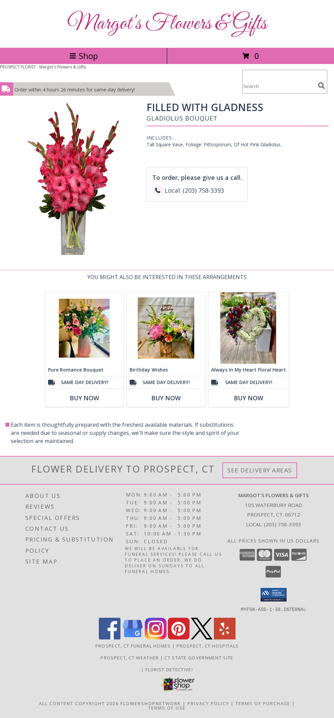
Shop (83, 55)
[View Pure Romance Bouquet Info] (84, 328)
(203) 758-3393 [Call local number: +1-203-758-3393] (282, 524)
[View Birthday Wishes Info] (166, 328)
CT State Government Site (198, 657)
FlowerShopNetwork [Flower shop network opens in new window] (150, 703)
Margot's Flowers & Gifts (167, 24)
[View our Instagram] (155, 637)
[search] (321, 85)
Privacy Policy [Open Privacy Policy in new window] (208, 703)
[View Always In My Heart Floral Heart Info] (248, 328)
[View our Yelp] (225, 637)
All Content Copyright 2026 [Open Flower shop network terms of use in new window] (79, 703)
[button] (274, 594)
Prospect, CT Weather (130, 657)
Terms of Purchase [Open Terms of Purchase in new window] (263, 703)
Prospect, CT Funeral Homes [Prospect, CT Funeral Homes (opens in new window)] (133, 645)
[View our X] (202, 637)
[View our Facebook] (109, 637)
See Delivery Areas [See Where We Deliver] (259, 470)
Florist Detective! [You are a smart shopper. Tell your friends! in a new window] (169, 669)
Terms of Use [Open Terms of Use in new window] (167, 707)
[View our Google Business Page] (132, 637)
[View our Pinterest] (179, 637)
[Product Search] (279, 86)
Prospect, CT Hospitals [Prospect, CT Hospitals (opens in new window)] (208, 645)
